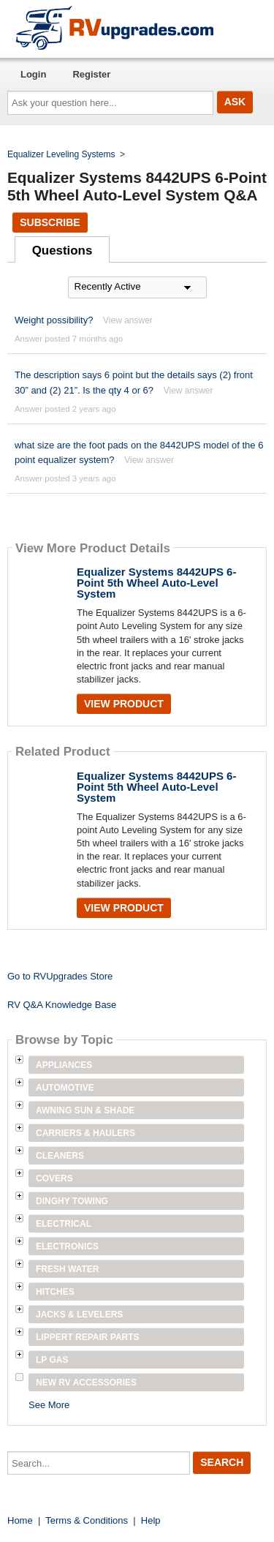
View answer (128, 320)
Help (151, 1520)
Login (33, 74)
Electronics (67, 1246)
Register (91, 74)
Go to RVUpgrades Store (60, 976)
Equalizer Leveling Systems (61, 154)
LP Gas (52, 1360)
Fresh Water (67, 1269)
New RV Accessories (86, 1382)
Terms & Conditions (86, 1520)
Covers (54, 1178)
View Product (124, 704)
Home (20, 1520)
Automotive (65, 1088)
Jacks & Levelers (79, 1314)
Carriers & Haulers (85, 1133)
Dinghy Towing (72, 1201)
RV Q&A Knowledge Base (61, 1004)
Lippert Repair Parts (88, 1337)
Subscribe (50, 222)
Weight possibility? (54, 320)
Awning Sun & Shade (85, 1110)
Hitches (55, 1292)
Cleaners (60, 1156)
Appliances (64, 1065)
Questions (62, 250)
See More (48, 1404)
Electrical (63, 1224)
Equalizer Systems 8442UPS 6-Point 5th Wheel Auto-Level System (156, 582)
